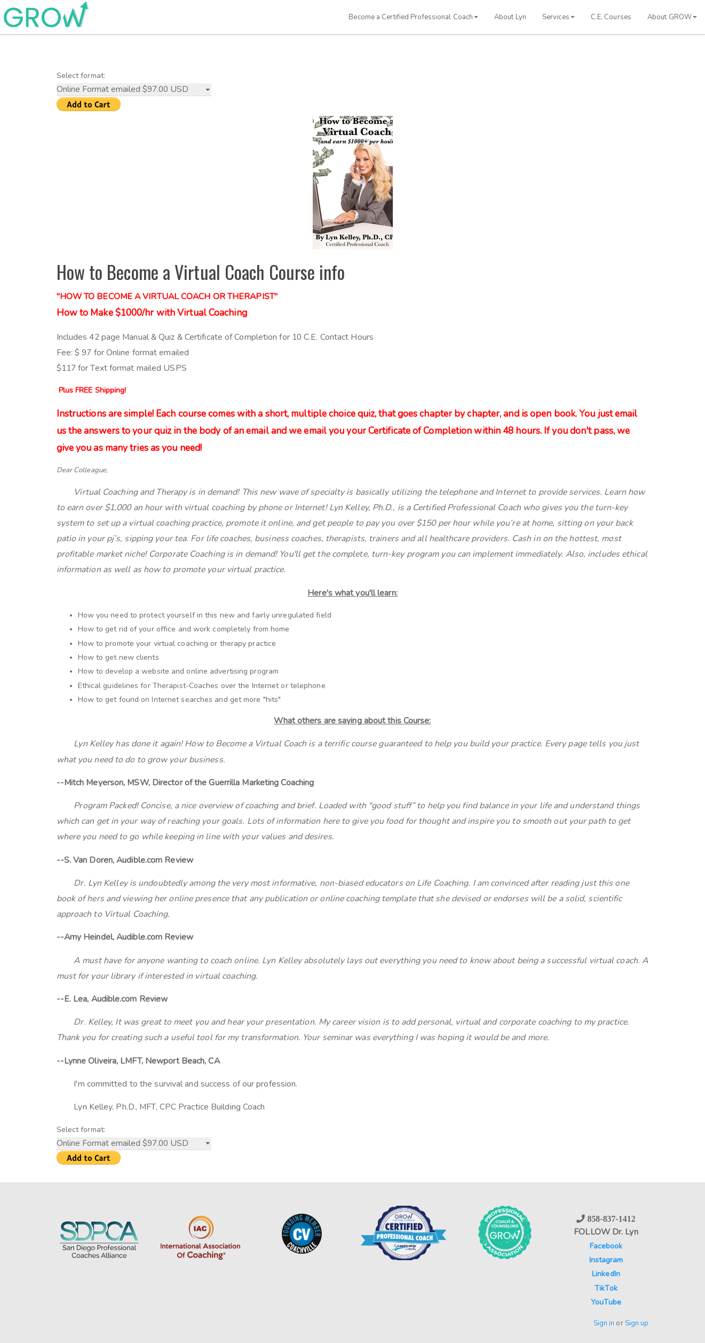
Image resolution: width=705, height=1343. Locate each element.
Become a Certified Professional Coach (413, 17)
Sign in (604, 1323)
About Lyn (510, 17)
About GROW (672, 17)
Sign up (637, 1323)
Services (558, 17)
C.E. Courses (611, 17)
